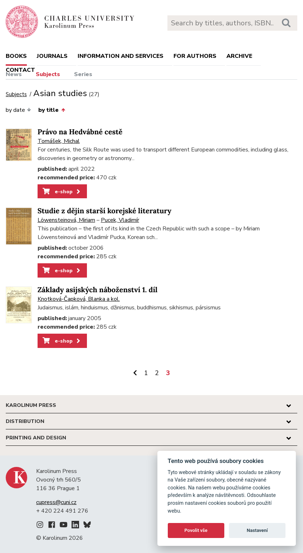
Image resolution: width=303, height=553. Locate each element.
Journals (52, 56)
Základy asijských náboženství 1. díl (98, 289)
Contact (20, 70)
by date (18, 110)
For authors (195, 56)
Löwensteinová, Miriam (66, 220)
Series (83, 74)
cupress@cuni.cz (56, 502)
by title (51, 110)
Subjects (48, 74)
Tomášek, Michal (59, 141)
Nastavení (257, 530)
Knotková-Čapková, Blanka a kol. (79, 299)
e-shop (62, 191)
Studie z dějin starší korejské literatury (104, 210)
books (16, 56)
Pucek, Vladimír (120, 220)
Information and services (120, 56)
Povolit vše (196, 530)
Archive (239, 56)
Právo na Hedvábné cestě (80, 132)
